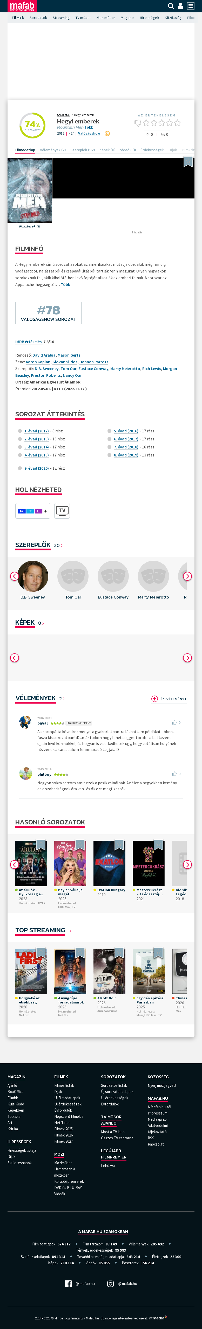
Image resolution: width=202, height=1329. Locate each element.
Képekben (16, 1110)
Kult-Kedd (16, 1104)
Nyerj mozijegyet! (162, 1085)
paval (42, 723)
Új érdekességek (68, 1104)
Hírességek (149, 17)
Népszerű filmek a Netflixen (68, 1119)
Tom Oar (68, 368)
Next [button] (187, 576)
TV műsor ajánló (111, 1120)
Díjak (11, 1156)
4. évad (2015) (36, 454)
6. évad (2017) (126, 438)
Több (88, 127)
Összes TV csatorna (117, 1137)
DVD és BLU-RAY (68, 1187)
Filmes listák (64, 1085)
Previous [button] (14, 576)
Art (10, 1122)
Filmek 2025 (63, 1128)
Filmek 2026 (63, 1135)
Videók (59, 1193)
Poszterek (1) (29, 226)
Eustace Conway (93, 368)
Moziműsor (106, 17)
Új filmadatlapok (67, 1097)
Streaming (61, 17)
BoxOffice (16, 1091)
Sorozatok (38, 17)
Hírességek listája (22, 1150)
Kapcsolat (156, 1144)
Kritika (13, 1128)
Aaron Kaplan (38, 361)
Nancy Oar (72, 375)
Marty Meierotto (125, 368)
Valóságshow (89, 133)
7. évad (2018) (126, 446)
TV (73, 907)
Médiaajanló (157, 1119)
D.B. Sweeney (46, 368)
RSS (151, 1137)
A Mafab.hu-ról (159, 1106)
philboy (44, 774)
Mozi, (140, 1015)
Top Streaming (40, 930)
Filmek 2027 (63, 1141)
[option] (33, 583)
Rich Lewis (151, 368)
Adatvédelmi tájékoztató (158, 1128)
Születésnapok (20, 1162)
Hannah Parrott (93, 361)
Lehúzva (108, 1165)
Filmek (18, 17)
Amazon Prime (107, 1011)
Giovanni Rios (64, 361)
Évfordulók (63, 1110)
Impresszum (157, 1113)
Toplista (14, 1116)
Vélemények (35, 698)
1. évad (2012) (36, 430)
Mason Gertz (69, 355)
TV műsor (83, 17)
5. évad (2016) (126, 430)
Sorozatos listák (114, 1085)
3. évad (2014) (36, 446)
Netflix (24, 1015)
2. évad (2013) (36, 438)
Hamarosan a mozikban (64, 1172)
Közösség (173, 17)
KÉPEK (25, 622)
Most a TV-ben (113, 1131)
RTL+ (41, 903)
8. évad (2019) (126, 454)
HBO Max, (64, 907)
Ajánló (12, 1085)
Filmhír (13, 1097)
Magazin (127, 17)
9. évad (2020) (36, 468)
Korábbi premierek (69, 1181)
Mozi (59, 1154)
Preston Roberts (46, 375)
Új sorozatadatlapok (117, 1091)
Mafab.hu (158, 1098)
